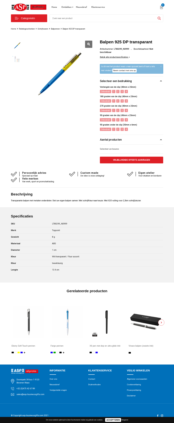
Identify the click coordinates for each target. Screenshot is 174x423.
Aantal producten (111, 139)
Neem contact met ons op (124, 70)
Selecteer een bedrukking (116, 81)
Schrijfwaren (43, 29)
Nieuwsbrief (81, 7)
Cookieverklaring (134, 385)
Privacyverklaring (134, 390)
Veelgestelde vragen (58, 390)
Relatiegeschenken (27, 29)
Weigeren (124, 420)
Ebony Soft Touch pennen (23, 346)
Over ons (53, 379)
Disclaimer (131, 396)
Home (54, 7)
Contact (91, 379)
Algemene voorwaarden (137, 379)
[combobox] (102, 18)
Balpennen (55, 29)
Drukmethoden (94, 385)
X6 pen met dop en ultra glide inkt (105, 346)
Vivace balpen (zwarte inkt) (141, 346)
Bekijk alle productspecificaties (115, 57)
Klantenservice (98, 7)
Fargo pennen (57, 346)
